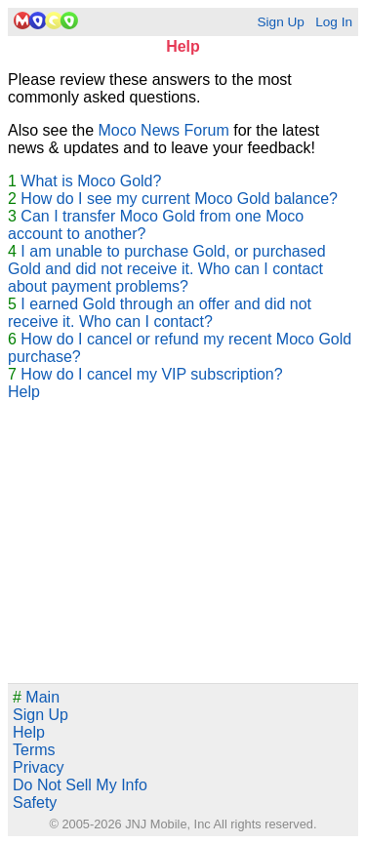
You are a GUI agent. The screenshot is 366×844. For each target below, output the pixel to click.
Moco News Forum (164, 130)
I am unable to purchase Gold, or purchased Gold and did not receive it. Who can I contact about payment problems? (167, 269)
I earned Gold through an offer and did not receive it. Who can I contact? (159, 313)
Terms (34, 750)
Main (36, 697)
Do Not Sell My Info (80, 785)
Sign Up (280, 22)
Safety (35, 802)
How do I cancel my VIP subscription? (151, 374)
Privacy (38, 767)
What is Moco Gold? (90, 181)
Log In (333, 22)
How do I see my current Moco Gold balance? (179, 198)
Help (24, 391)
